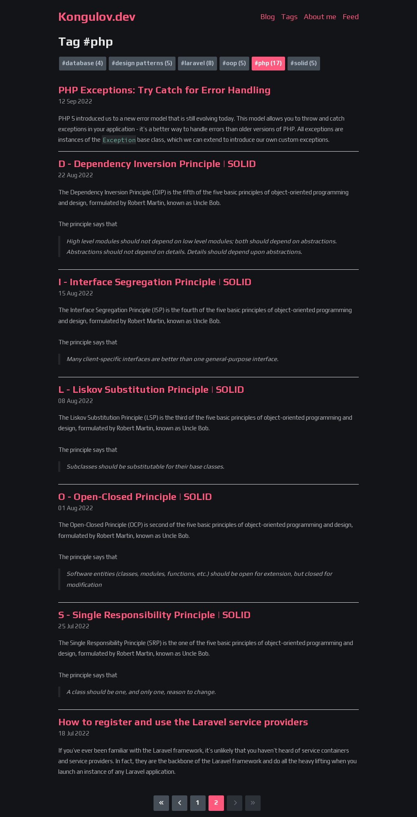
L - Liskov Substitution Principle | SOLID (151, 389)
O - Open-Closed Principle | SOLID (135, 496)
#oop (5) (234, 62)
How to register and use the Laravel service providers (183, 721)
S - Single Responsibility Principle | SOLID (154, 614)
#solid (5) (303, 62)
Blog (267, 16)
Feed (350, 16)
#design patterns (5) (142, 62)
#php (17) (268, 62)
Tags (289, 16)
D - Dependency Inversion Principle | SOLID (157, 163)
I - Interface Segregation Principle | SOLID (154, 281)
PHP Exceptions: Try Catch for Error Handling (164, 89)
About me (320, 16)
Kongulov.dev (96, 16)
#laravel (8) (197, 62)
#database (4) (82, 62)
